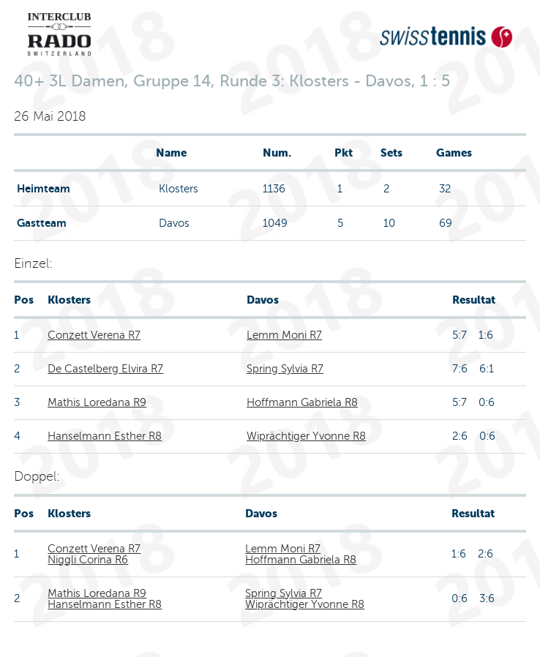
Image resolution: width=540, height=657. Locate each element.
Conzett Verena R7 (94, 335)
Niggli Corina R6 (88, 560)
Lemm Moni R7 (284, 335)
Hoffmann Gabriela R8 (302, 402)
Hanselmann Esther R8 (105, 436)
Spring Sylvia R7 (285, 369)
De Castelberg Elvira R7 (105, 369)
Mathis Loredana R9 (97, 402)
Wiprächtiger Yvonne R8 (306, 436)
